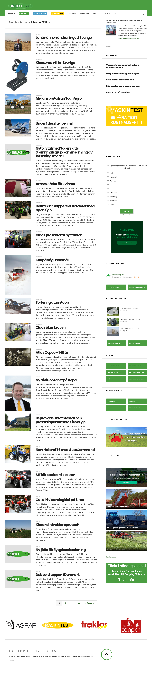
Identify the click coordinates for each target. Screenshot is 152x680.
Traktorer (111, 402)
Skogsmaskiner (134, 409)
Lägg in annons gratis (137, 288)
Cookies (11, 661)
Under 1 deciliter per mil (54, 124)
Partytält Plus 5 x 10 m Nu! (127, 312)
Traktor (112, 190)
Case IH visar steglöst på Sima (60, 500)
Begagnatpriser (113, 367)
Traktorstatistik (135, 367)
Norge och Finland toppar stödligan (122, 75)
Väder (107, 14)
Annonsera (84, 14)
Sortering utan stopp (52, 303)
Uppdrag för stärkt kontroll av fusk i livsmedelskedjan (122, 67)
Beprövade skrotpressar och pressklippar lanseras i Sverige (60, 421)
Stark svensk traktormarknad (120, 81)
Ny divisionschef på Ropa (56, 381)
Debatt (72, 14)
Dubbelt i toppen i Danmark (58, 575)
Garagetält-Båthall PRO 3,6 (127, 323)
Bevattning (113, 198)
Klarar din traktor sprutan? (57, 525)
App (115, 14)
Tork (111, 186)
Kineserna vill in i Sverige (55, 63)
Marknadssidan (113, 373)
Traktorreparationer (136, 380)
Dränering (113, 202)
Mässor (110, 380)
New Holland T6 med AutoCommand (65, 450)
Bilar (109, 409)
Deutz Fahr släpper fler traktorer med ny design (65, 209)
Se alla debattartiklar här (128, 39)
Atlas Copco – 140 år (52, 353)
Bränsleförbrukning (136, 373)
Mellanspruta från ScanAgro (58, 99)
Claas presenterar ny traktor (59, 236)
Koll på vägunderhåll (52, 260)
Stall (111, 174)
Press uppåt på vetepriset (118, 93)
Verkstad (113, 182)
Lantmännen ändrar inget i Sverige (64, 38)
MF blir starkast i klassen (55, 475)
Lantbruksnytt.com (33, 652)
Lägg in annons (134, 344)
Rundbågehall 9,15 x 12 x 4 (127, 332)
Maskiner (132, 402)
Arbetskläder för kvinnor (55, 184)
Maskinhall (113, 178)
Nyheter (11, 14)
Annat (112, 206)
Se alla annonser (114, 288)
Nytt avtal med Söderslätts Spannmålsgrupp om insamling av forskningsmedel (64, 153)
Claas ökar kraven (50, 328)
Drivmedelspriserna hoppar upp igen (122, 87)
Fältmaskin (113, 194)
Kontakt (97, 14)
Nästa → (89, 604)
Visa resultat (126, 216)
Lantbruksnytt (111, 558)
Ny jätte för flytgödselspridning (61, 550)
